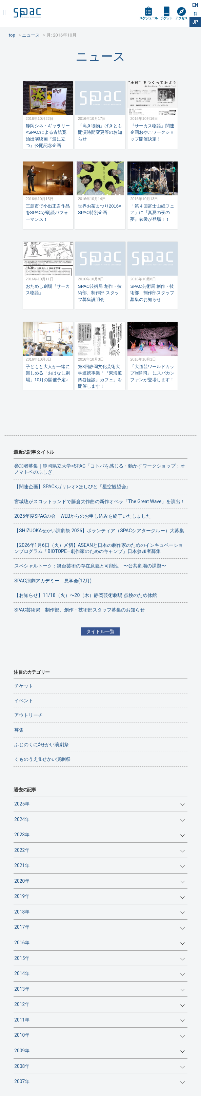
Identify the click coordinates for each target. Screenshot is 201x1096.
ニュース (100, 56)
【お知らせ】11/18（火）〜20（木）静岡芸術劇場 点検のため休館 (85, 595)
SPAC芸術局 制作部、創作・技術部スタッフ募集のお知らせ (79, 610)
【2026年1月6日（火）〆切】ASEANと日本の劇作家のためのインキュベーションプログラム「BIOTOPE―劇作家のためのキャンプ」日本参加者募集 (98, 548)
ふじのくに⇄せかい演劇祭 (41, 744)
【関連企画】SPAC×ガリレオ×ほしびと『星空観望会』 (72, 486)
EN (195, 5)
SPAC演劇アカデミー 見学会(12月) (53, 580)
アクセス (181, 18)
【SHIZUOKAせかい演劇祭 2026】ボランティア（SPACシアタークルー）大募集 (99, 530)
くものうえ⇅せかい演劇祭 (42, 759)
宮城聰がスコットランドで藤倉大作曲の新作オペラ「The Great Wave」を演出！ (99, 501)
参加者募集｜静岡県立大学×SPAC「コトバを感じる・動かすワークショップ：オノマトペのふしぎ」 (99, 469)
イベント (23, 700)
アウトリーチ (28, 715)
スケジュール (148, 18)
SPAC (27, 12)
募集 (19, 730)
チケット (166, 18)
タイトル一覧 (100, 631)
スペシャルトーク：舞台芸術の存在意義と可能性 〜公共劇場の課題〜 (90, 565)
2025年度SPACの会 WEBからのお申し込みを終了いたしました (82, 516)
